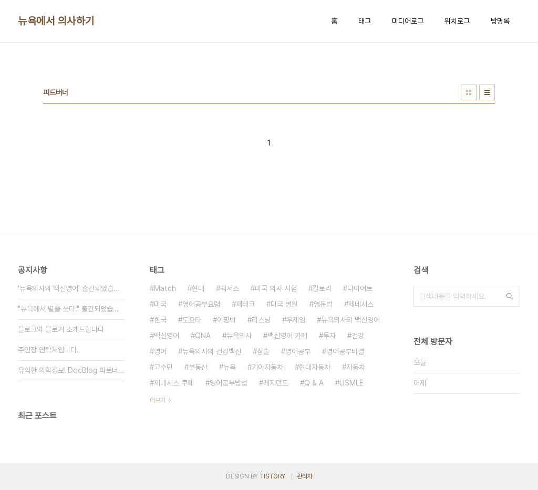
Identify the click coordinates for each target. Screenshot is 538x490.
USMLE (351, 383)
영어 (160, 351)
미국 (160, 304)
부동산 (198, 367)
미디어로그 (407, 21)
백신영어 (166, 335)
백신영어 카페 (287, 335)
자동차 (355, 367)
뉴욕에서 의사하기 (56, 21)
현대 (198, 288)
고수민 (163, 367)
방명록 (500, 21)
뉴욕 (229, 367)
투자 (329, 335)
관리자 (305, 476)
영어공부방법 (228, 383)
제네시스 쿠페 (174, 383)
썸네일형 (469, 92)
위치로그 (457, 21)
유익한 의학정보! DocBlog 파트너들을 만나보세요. (71, 370)
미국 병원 (284, 304)
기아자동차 (267, 367)
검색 (510, 296)
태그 (364, 21)
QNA (203, 335)
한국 (160, 320)
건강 (357, 335)
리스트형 (487, 92)
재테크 (245, 304)
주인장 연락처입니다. (48, 350)
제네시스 (361, 304)
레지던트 (275, 383)
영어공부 (298, 351)
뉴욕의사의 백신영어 (350, 320)
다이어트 (360, 288)
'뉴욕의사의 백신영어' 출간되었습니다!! (71, 288)
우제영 (295, 320)
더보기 (157, 400)
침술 (263, 351)
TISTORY (272, 476)
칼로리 (322, 288)
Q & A (314, 383)
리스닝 (261, 320)
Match (165, 288)
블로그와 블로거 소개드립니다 (61, 329)
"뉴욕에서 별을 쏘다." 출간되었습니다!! (71, 309)
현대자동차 (314, 367)
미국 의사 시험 (276, 288)
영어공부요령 (201, 304)
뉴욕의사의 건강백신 (211, 351)
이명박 (226, 320)
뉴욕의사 (239, 335)
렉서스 (229, 288)
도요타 (191, 320)
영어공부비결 (345, 351)
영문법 (323, 304)
